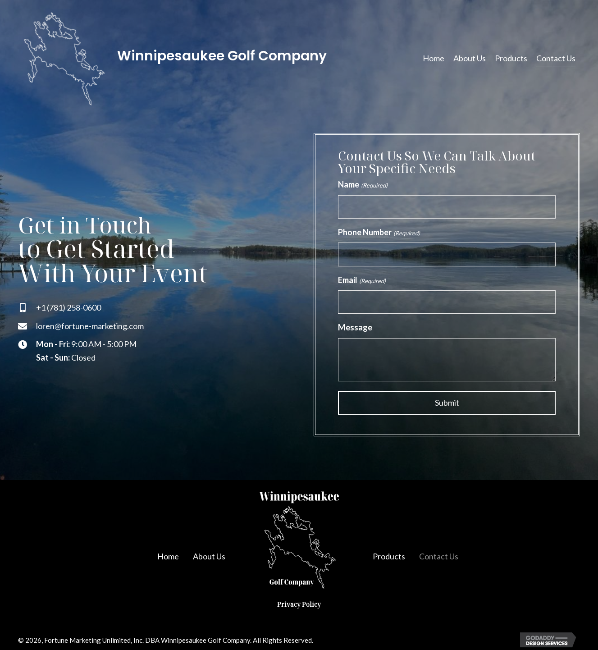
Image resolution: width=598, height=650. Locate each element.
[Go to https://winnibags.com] (193, 58)
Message (355, 327)
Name (362, 184)
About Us (209, 555)
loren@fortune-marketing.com (90, 325)
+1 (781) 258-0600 (68, 307)
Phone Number (379, 232)
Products (389, 555)
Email (361, 280)
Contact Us (438, 555)
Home (168, 555)
